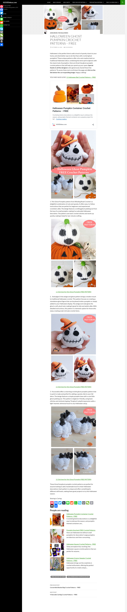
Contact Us (6, 25)
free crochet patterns (58, 576)
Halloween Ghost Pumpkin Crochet (78, 576)
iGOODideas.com (10, 2)
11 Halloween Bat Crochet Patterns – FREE (81, 77)
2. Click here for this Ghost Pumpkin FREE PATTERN (73, 387)
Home (48, 2)
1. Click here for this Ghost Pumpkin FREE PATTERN (73, 292)
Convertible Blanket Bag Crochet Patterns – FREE (73, 586)
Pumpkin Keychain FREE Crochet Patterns (80, 530)
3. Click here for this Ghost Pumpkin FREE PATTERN (73, 479)
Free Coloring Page (112, 2)
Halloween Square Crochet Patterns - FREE (81, 544)
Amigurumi (53, 33)
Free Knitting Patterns (95, 2)
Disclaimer (6, 21)
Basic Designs (57, 2)
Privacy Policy (7, 17)
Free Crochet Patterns (79, 2)
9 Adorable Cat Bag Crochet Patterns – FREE (73, 593)
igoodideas (69, 47)
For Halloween (63, 33)
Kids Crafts (66, 2)
